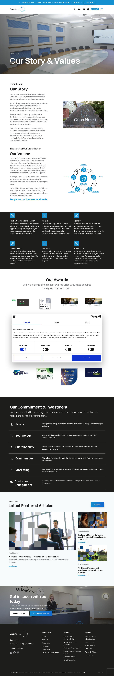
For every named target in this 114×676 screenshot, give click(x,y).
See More (97, 505)
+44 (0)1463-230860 (26, 644)
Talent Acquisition (70, 660)
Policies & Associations (50, 653)
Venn (102, 672)
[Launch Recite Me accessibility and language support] (95, 9)
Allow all (86, 358)
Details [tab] (57, 322)
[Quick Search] (74, 9)
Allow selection (56, 358)
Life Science (89, 642)
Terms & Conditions (70, 672)
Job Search (46, 649)
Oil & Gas (88, 649)
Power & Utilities (91, 652)
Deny (27, 358)
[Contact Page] (84, 9)
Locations (45, 646)
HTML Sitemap (81, 672)
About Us (45, 640)
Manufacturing (90, 645)
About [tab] (87, 322)
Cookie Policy (49, 672)
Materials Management (72, 648)
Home (44, 637)
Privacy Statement (59, 672)
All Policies (42, 672)
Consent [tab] (27, 322)
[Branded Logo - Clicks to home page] (17, 9)
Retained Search (69, 657)
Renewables (89, 655)
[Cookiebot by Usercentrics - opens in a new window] (92, 316)
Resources (46, 643)
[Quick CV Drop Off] (79, 9)
